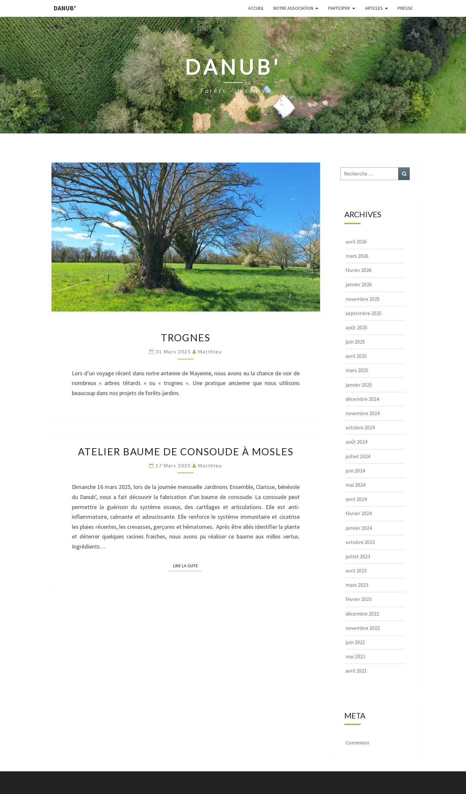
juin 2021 (355, 642)
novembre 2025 (363, 299)
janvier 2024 (359, 528)
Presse (405, 8)
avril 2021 (356, 670)
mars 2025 (357, 370)
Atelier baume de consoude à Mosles (186, 451)
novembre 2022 (363, 628)
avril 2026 (356, 241)
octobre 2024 (360, 427)
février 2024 (359, 513)
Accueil (256, 8)
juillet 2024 (358, 456)
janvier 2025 (359, 384)
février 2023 (359, 599)
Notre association (293, 8)
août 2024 (356, 441)
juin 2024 (355, 470)
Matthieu (210, 351)
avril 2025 (356, 356)
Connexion (357, 742)
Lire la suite (187, 565)
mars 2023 (357, 585)
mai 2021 (355, 656)
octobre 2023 (360, 542)
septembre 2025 (364, 313)
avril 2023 (356, 570)
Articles (374, 8)
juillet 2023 (358, 556)
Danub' (64, 8)
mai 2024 (355, 485)
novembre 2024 (363, 413)
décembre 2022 (362, 613)
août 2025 (356, 327)
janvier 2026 (359, 284)
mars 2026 (357, 256)
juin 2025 (355, 341)
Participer (339, 8)
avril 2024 (356, 499)
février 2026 (359, 270)
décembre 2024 (362, 399)
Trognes (185, 337)
